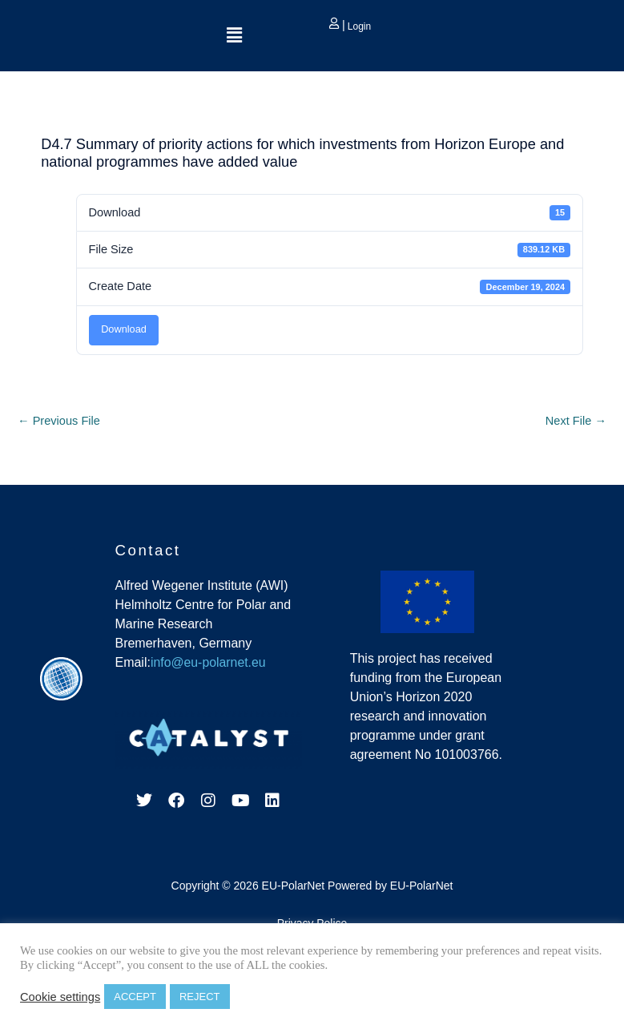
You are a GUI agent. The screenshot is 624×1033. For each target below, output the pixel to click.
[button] (234, 35)
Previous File (59, 420)
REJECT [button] (199, 997)
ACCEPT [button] (135, 997)
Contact (148, 550)
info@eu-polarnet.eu (209, 662)
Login (357, 26)
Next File (575, 420)
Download (124, 329)
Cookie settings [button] (60, 997)
